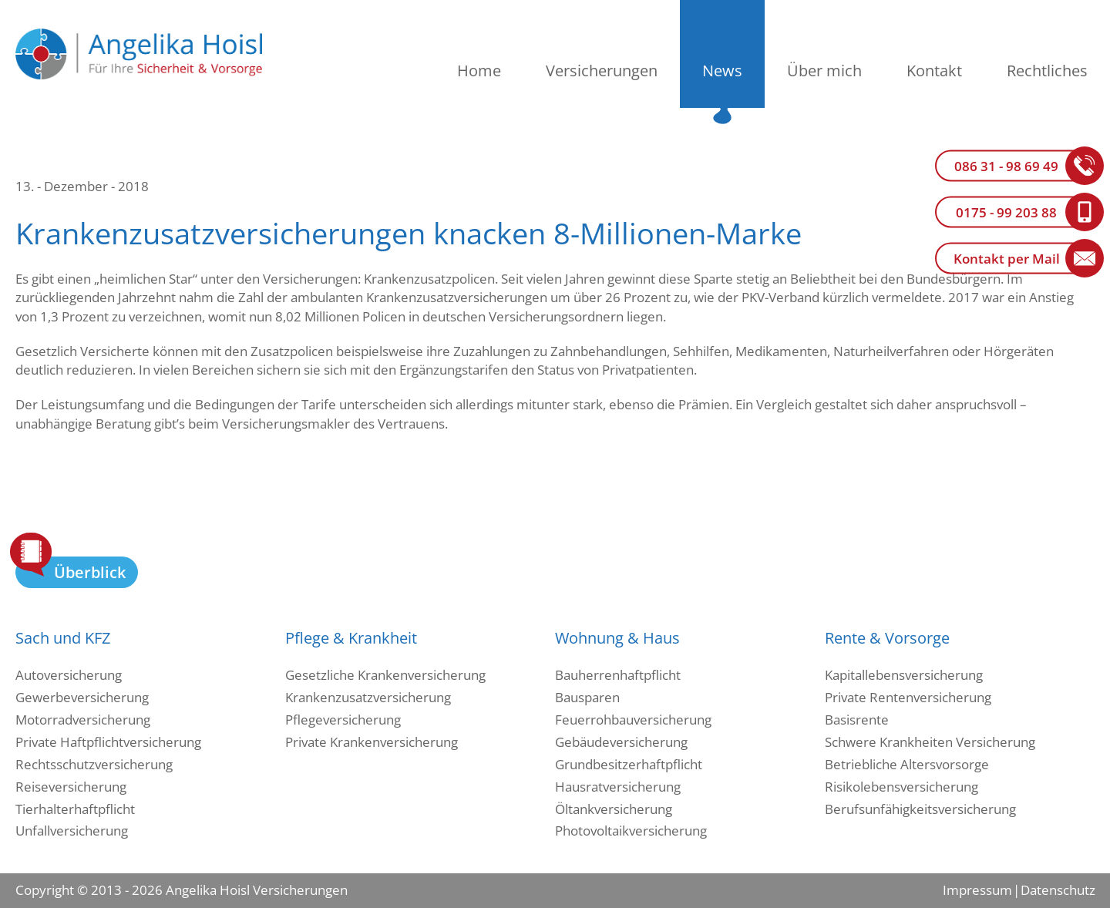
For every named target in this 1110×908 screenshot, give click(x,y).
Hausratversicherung (618, 786)
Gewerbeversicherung (82, 697)
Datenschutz (1058, 890)
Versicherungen (602, 70)
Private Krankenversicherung (371, 742)
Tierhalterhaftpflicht (75, 809)
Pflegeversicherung (343, 719)
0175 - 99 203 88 (1006, 212)
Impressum (977, 890)
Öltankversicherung (613, 809)
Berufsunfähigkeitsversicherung (920, 809)
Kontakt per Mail (1007, 258)
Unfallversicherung (71, 830)
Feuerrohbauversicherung (633, 719)
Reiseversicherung (70, 786)
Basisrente (857, 719)
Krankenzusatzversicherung (368, 697)
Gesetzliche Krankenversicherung (385, 675)
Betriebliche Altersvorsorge (907, 764)
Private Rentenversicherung (908, 697)
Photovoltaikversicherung (631, 830)
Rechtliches (1047, 70)
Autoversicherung (68, 675)
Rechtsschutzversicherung (94, 764)
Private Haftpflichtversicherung (108, 742)
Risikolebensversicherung (901, 786)
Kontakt (934, 70)
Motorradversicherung (82, 719)
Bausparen (587, 697)
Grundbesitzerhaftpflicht (628, 764)
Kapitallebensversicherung (904, 675)
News (722, 70)
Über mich (824, 70)
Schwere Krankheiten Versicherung (930, 742)
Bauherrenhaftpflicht (618, 675)
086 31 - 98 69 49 (1006, 166)
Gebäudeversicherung (621, 742)
